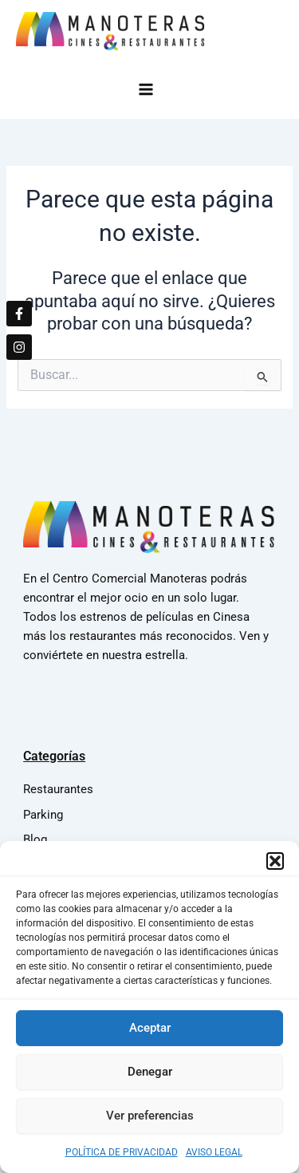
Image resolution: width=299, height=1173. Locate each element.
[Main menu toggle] (149, 89)
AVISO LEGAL (214, 1158)
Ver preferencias (150, 1122)
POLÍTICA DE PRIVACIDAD (121, 1158)
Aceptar (150, 1034)
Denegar (150, 1078)
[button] (275, 867)
